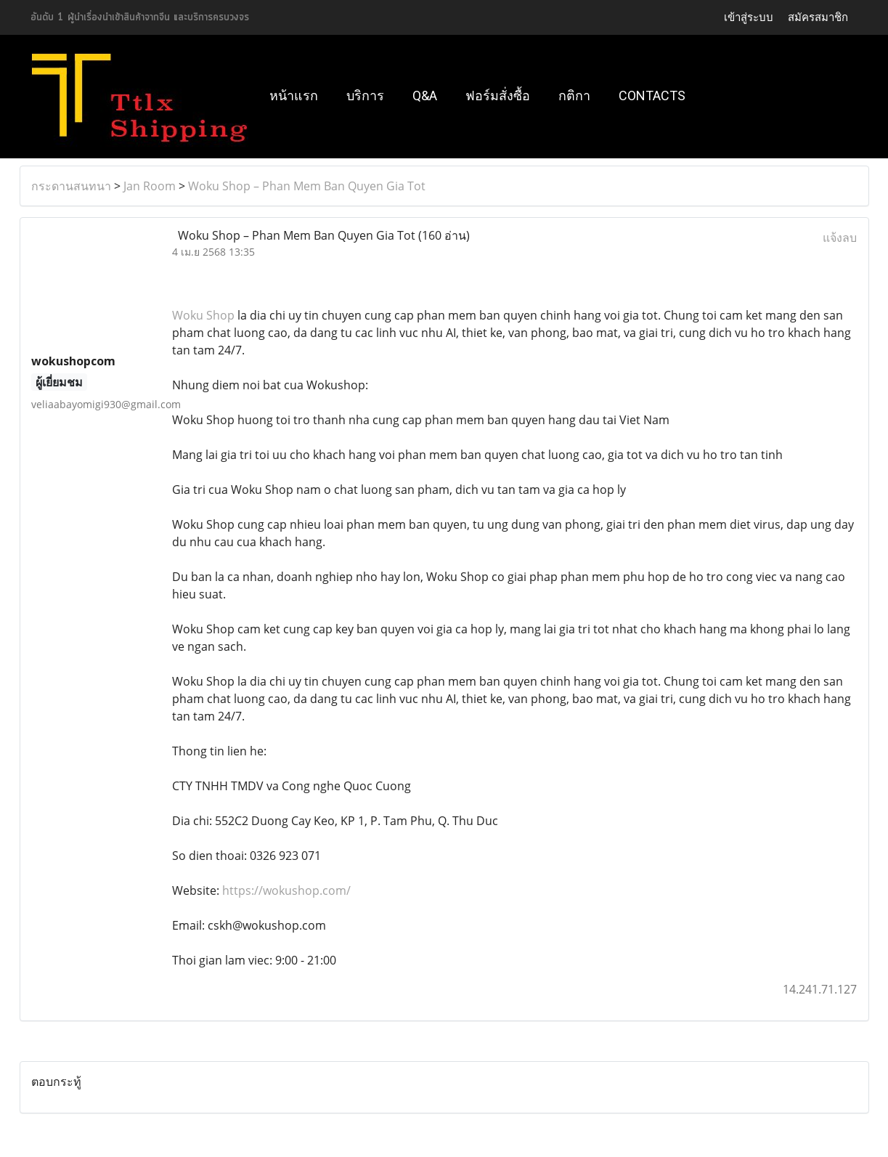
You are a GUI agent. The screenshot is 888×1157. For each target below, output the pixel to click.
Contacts (652, 95)
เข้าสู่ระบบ (748, 17)
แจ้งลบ (840, 237)
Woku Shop (203, 315)
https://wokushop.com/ (286, 890)
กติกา (574, 95)
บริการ (365, 95)
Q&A (424, 95)
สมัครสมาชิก (818, 17)
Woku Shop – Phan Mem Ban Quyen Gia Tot (306, 186)
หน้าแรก (293, 95)
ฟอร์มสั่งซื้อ (497, 95)
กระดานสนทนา (71, 186)
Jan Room (149, 186)
